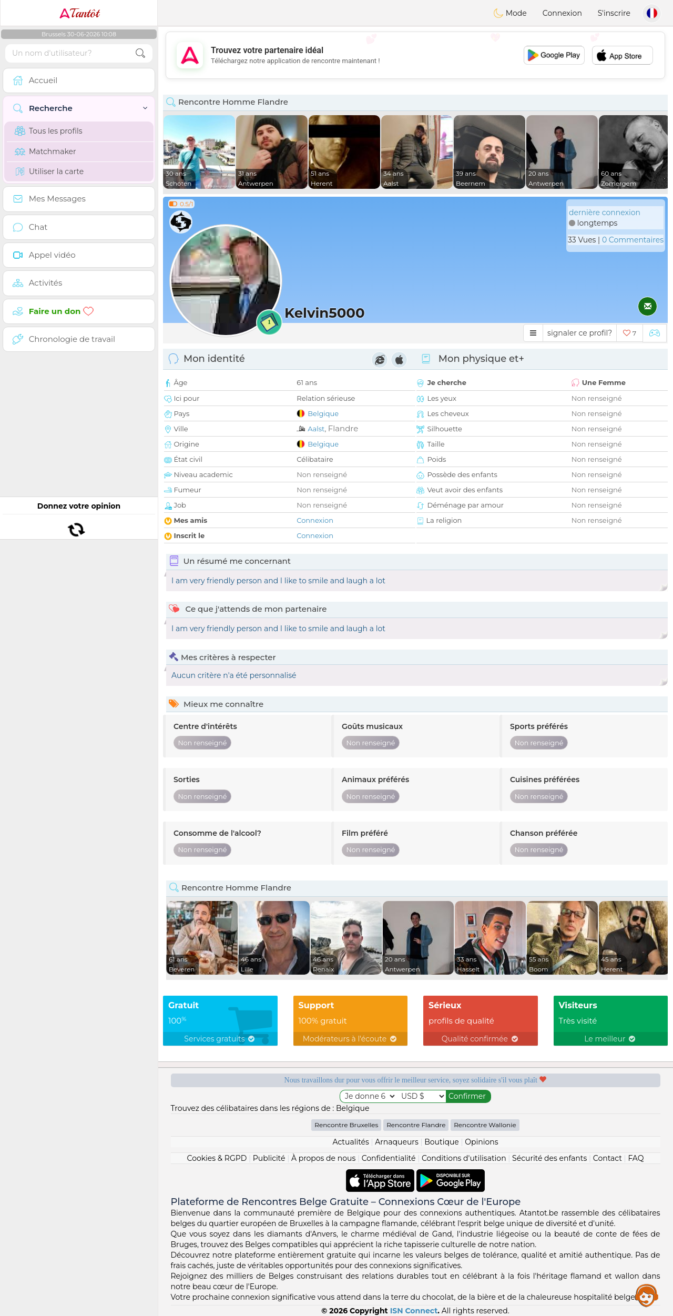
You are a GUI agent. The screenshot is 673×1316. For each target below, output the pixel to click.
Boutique (441, 1142)
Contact (607, 1158)
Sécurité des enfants (549, 1158)
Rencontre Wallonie (485, 1125)
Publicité (269, 1158)
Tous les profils (49, 131)
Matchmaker (45, 151)
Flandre (343, 428)
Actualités (350, 1142)
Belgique (323, 413)
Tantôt (79, 13)
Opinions (481, 1142)
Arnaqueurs (396, 1142)
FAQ (636, 1158)
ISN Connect (414, 1310)
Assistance (646, 1295)
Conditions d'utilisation (464, 1158)
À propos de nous (323, 1158)
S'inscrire (614, 13)
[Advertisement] (415, 55)
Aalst (316, 428)
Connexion (562, 13)
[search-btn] (140, 53)
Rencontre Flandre (415, 1125)
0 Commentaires (633, 240)
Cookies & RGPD (217, 1158)
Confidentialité (389, 1158)
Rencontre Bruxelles (346, 1125)
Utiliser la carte (49, 171)
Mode (510, 13)
